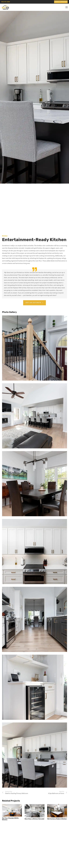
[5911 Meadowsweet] (34, 348)
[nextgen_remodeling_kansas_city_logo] (5, 7)
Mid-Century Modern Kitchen (57, 819)
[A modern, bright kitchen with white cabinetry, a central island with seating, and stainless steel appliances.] (34, 755)
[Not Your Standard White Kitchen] (12, 810)
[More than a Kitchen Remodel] (34, 810)
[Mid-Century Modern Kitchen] (57, 810)
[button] (66, 7)
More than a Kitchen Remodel (34, 819)
